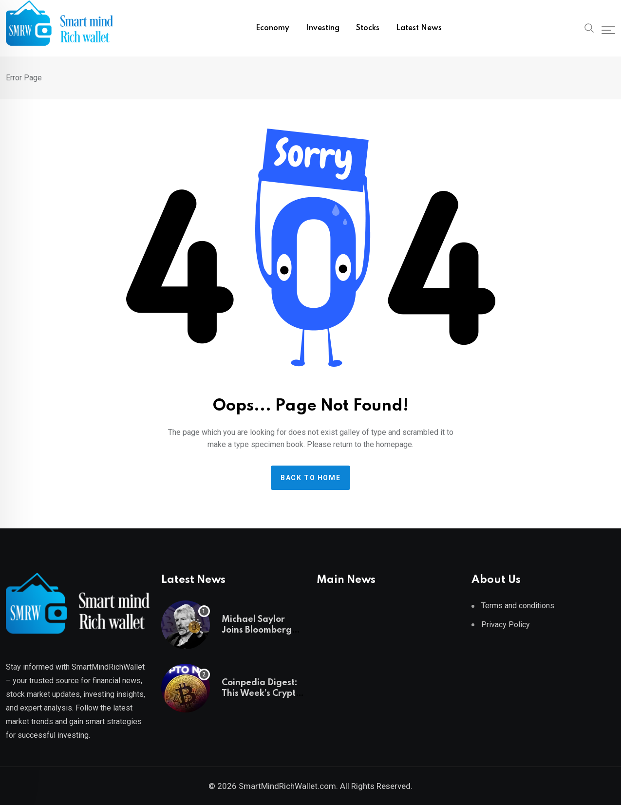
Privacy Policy (505, 624)
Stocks (367, 28)
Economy (272, 28)
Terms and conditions (517, 605)
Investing (322, 28)
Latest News (419, 28)
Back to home (310, 478)
